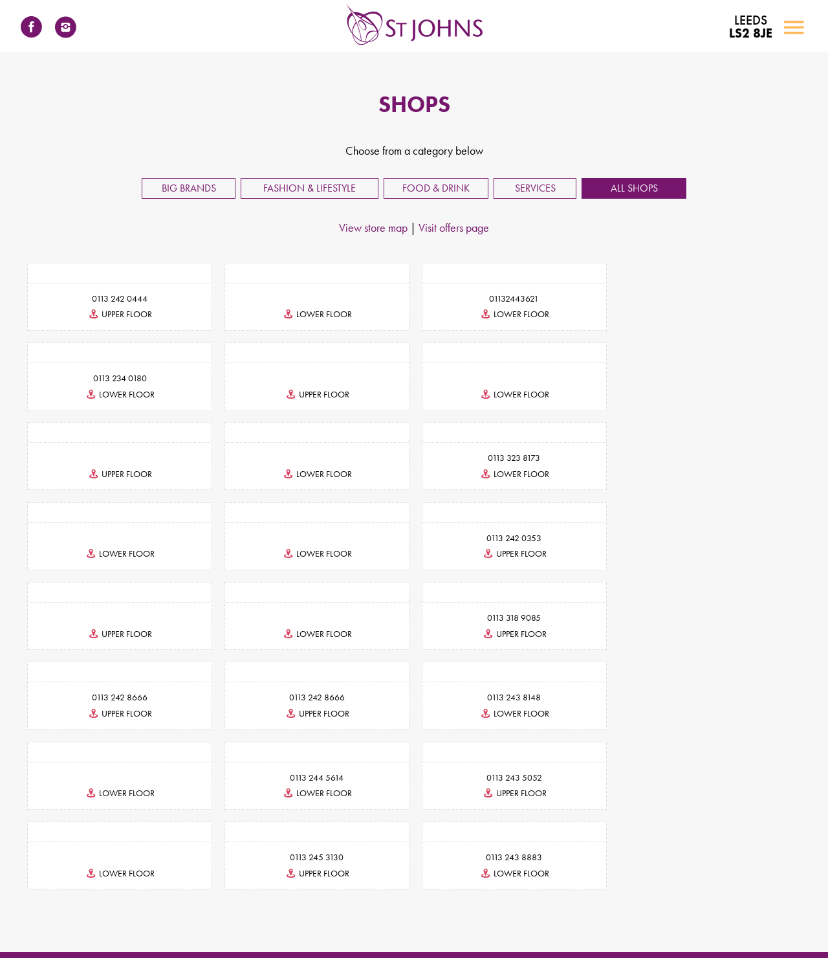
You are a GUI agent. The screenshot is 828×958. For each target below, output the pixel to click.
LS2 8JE (750, 27)
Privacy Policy (331, 921)
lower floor (316, 314)
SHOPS (350, 872)
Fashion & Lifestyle (309, 188)
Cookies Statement (395, 921)
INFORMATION (412, 872)
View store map (373, 227)
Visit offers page (454, 227)
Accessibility (243, 921)
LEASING (301, 872)
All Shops (634, 188)
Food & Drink (436, 188)
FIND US (513, 872)
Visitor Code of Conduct (478, 921)
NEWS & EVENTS (581, 872)
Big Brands (189, 188)
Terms (286, 921)
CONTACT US (239, 872)
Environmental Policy (564, 921)
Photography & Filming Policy (657, 921)
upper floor (119, 314)
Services (535, 188)
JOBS (471, 872)
